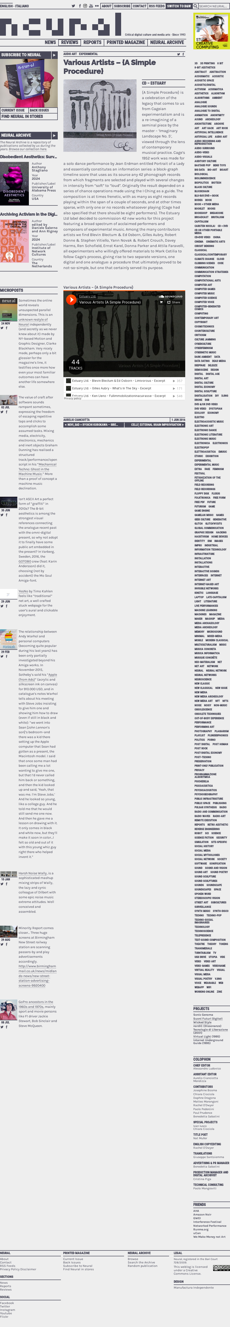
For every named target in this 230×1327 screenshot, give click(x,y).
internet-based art (207, 584)
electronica (202, 443)
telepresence (203, 935)
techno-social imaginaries (204, 921)
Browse (133, 1259)
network (212, 666)
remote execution (206, 820)
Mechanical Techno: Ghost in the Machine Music (38, 469)
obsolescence (203, 709)
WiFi (209, 987)
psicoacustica (204, 785)
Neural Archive (167, 42)
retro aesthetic (217, 824)
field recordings (205, 489)
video (198, 961)
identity (200, 541)
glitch (199, 523)
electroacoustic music (209, 421)
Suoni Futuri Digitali (208, 1018)
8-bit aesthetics (205, 67)
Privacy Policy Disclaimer (18, 1269)
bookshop (201, 213)
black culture (203, 187)
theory (211, 944)
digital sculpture (206, 391)
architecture (203, 123)
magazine (215, 614)
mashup (210, 618)
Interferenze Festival (207, 1222)
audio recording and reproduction (208, 143)
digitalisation (203, 395)
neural (199, 670)
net (220, 662)
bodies (199, 200)
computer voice (204, 302)
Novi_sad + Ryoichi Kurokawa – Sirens (93, 425)
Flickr (4, 1316)
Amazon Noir (202, 1214)
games (220, 515)
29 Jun (5, 601)
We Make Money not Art (209, 1236)
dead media (219, 361)
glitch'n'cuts (213, 523)
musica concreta (205, 649)
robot (198, 833)
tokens (223, 944)
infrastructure (204, 554)
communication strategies (211, 272)
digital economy (205, 387)
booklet (200, 208)
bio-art (212, 169)
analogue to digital (207, 110)
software (201, 863)
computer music (205, 293)
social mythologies (207, 855)
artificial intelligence (209, 132)
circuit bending (204, 246)
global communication (209, 528)
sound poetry (219, 872)
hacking (221, 532)
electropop (202, 447)
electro (199, 417)
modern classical (217, 640)
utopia (213, 957)
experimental (88, 54)
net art (199, 666)
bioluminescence (205, 178)
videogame (218, 965)
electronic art (204, 425)
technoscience (204, 931)
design (215, 369)
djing (224, 395)
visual (221, 970)
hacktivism (202, 536)
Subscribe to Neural (21, 54)
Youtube (6, 1313)
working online (204, 991)
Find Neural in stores (78, 1269)
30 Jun (5, 510)
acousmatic (202, 76)
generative (219, 519)
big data (200, 169)
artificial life (203, 136)
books (211, 208)
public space (202, 803)
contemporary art (207, 318)
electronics (220, 443)
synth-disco (221, 911)
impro (198, 545)
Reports (92, 42)
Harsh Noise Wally (33, 873)
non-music (220, 705)
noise (198, 705)
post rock (201, 748)
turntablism (202, 953)
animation (201, 115)
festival (200, 473)
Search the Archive (141, 1262)
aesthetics (201, 93)
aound (199, 119)
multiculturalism (206, 644)
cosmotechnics (204, 326)
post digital (202, 744)
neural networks (206, 675)
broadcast (201, 217)
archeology (212, 119)
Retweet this (2, 328)
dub (207, 400)
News (50, 42)
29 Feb (5, 652)
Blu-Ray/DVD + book (206, 195)
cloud (220, 259)
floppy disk (202, 493)
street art (201, 902)
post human (220, 744)
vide (222, 957)
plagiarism (222, 731)
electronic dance (206, 430)
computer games (205, 289)
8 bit (220, 63)
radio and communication (211, 811)
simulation (201, 842)
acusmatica (215, 89)
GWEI (197, 1218)
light (198, 601)
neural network (216, 670)
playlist (200, 735)
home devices (219, 536)
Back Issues (39, 110)
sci (207, 833)
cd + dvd (223, 226)
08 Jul (5, 1022)
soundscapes (203, 889)
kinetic (199, 593)
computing (201, 313)
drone (198, 400)
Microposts (11, 290)
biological (201, 174)
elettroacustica (205, 451)
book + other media (207, 204)
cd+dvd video (202, 237)
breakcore (216, 213)
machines (201, 614)
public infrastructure (209, 798)
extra (198, 469)
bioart (224, 169)
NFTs (225, 701)
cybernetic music (205, 352)
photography (203, 731)
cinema (199, 241)
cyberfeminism (204, 348)
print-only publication (209, 765)
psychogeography (206, 794)
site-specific (219, 842)
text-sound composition (210, 940)
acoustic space (204, 80)
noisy (207, 705)
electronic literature (208, 434)
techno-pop (214, 915)
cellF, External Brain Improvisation (156, 425)
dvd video (200, 408)
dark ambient (203, 357)
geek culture (202, 519)
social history (204, 846)
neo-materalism (205, 662)
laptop (199, 597)
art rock (222, 128)
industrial (211, 545)
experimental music (207, 464)
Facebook (7, 1303)
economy (213, 413)
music (222, 644)
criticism (200, 335)
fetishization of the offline (207, 479)
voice (198, 983)
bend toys (219, 165)
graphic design (204, 532)
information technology (210, 549)
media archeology (206, 627)
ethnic (199, 456)
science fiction (204, 837)
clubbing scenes (205, 263)
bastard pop (202, 165)
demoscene (201, 369)
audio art (70, 54)
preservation (203, 761)
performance (203, 722)
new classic (202, 683)
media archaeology (207, 623)
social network (205, 859)
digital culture (204, 382)
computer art (203, 285)
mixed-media (214, 636)
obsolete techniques (208, 714)
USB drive (200, 957)
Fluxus (216, 493)
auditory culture (205, 161)
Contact (140, 6)
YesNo (23, 591)
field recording (204, 484)
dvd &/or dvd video (206, 404)
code (220, 263)
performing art (204, 727)
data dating (202, 361)
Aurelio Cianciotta (76, 420)
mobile (199, 640)
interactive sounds (207, 571)
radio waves (202, 816)
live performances (206, 605)
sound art (201, 872)
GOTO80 (25, 561)
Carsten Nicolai (205, 226)
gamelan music (204, 515)
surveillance (203, 907)
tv (214, 953)
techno (199, 915)
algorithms (202, 98)
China (216, 237)
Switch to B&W (179, 6)
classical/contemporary (211, 254)
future (211, 502)
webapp (199, 987)
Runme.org (200, 1229)
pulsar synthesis (206, 807)
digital (199, 374)
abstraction (217, 72)
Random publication (143, 1266)
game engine (202, 510)
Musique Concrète (206, 657)
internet (216, 575)
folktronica (202, 497)
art (197, 128)
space (217, 889)
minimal (200, 636)
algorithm (218, 93)
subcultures (218, 902)
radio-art (219, 816)
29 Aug (5, 940)
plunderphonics (218, 735)
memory (199, 631)
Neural (5, 1253)
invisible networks (206, 588)
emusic (222, 451)
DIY (217, 395)
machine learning (206, 610)
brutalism (217, 217)
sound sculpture (205, 876)
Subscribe (122, 6)
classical (201, 250)
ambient (217, 98)
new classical (204, 688)
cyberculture (203, 344)
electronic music (205, 438)
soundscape (214, 885)
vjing (218, 978)
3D (196, 63)
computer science (206, 298)
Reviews (69, 42)
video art (210, 961)
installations (203, 562)
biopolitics (202, 182)
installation (203, 558)
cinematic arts (215, 241)
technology (202, 927)
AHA (196, 1211)
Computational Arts (208, 280)
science (216, 833)
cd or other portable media (208, 232)
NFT (217, 701)
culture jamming (205, 339)
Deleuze (212, 365)
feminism (218, 469)
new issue (221, 688)
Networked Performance (209, 1225)
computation (203, 276)
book (208, 200)
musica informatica (207, 653)
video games (202, 965)
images (218, 541)
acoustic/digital (205, 85)
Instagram (7, 1310)
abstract (201, 72)
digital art (201, 378)
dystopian (215, 408)
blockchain (202, 191)
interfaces (201, 575)
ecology (200, 413)
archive (219, 123)
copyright (201, 322)
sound (198, 868)
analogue (201, 102)
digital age (212, 374)
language (212, 593)
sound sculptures (206, 881)
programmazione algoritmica (205, 776)
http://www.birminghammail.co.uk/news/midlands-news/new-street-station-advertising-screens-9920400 (38, 975)
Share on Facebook (7, 328)
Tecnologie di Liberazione (210, 1029)
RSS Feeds (157, 6)
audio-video (202, 152)
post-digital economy (208, 752)
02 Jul (5, 407)
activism (200, 89)
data (217, 357)
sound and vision (216, 868)
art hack (208, 128)
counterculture (205, 331)
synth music (202, 911)
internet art (203, 580)
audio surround (205, 148)
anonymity (217, 115)
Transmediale (203, 948)
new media (201, 692)
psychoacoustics (206, 790)
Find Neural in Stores (22, 116)
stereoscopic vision (207, 898)
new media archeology (209, 696)
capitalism (201, 221)
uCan (197, 1233)
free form (219, 497)
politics (200, 740)
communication (204, 267)
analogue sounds (206, 106)
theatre (200, 944)
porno (211, 740)
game (211, 506)
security (221, 837)
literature (210, 601)
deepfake (200, 365)
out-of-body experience (209, 718)
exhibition (212, 456)
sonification (217, 863)
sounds (199, 885)
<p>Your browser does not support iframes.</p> (29, 216)
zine (219, 991)
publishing (219, 803)
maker (198, 618)
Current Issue (12, 110)
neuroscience (203, 679)
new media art (204, 701)
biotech (216, 182)
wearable (210, 983)
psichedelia (202, 781)
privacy (199, 770)
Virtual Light (202, 1036)
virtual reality (204, 970)
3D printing (207, 63)
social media (203, 850)
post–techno (203, 757)
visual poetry (203, 978)
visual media (202, 974)
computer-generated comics (207, 308)
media (221, 618)
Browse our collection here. (28, 149)
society (222, 859)
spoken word (203, 894)
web (220, 983)
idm (209, 541)
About (107, 6)
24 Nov (5, 323)
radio (223, 807)
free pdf (200, 502)
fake (207, 469)
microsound (214, 631)
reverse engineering (207, 829)
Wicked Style (202, 1022)
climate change (204, 259)
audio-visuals (203, 156)
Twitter (5, 1306)
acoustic (218, 76)
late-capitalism (216, 597)
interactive (202, 567)
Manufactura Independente (194, 1287)
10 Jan (5, 879)
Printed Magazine (126, 42)
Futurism (200, 506)
